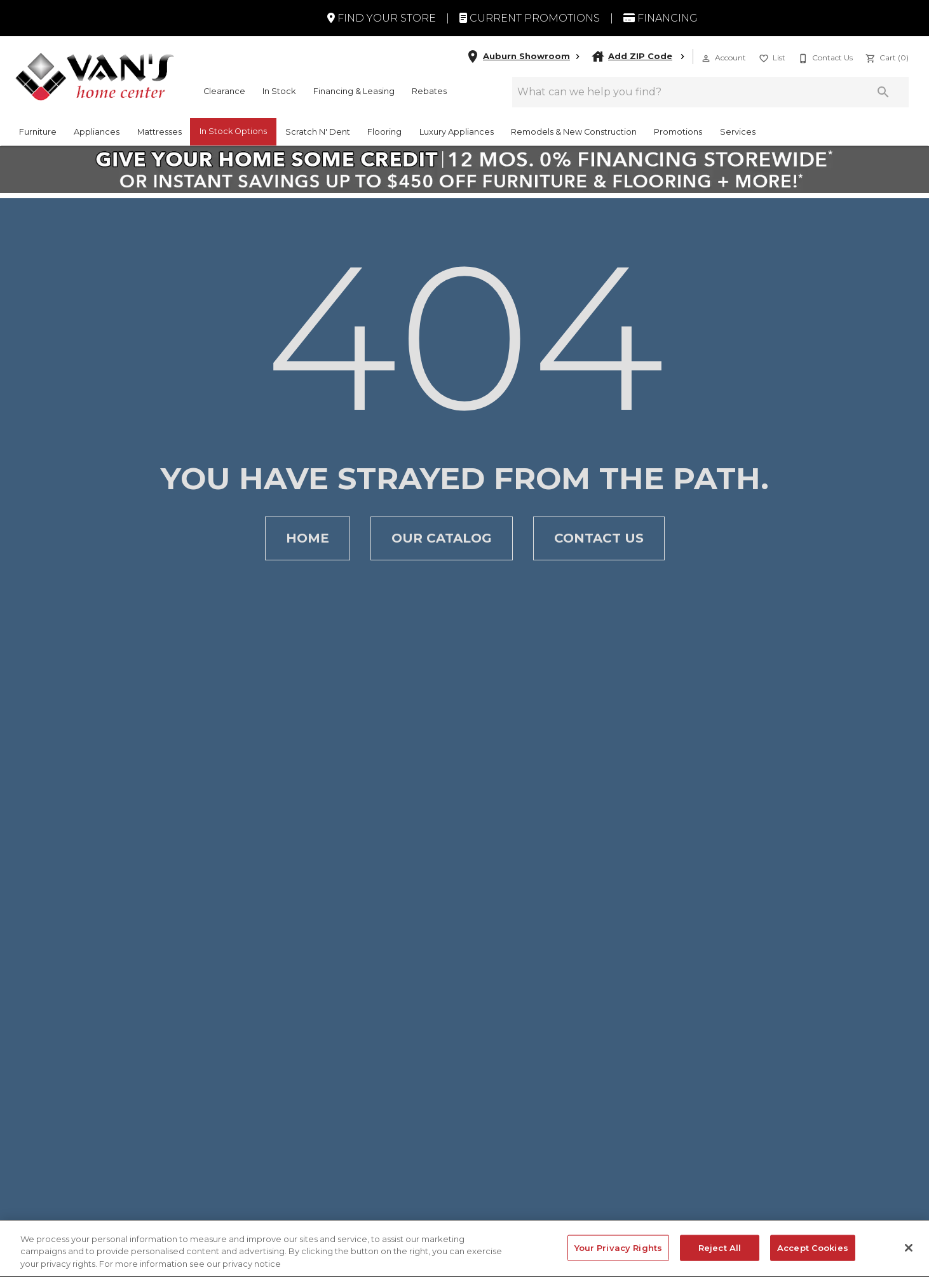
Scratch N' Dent (317, 132)
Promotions (678, 132)
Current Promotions (529, 18)
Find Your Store (381, 18)
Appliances (96, 132)
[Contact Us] (824, 56)
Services (738, 132)
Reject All (719, 1255)
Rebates (429, 91)
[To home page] (94, 76)
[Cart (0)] (886, 56)
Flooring (384, 132)
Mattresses (159, 132)
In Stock (278, 91)
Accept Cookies (812, 1255)
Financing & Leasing (354, 91)
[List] (770, 56)
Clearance (224, 91)
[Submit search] (883, 92)
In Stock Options (233, 131)
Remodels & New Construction (574, 132)
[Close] (909, 1256)
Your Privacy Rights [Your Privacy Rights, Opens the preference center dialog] (618, 1255)
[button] (706, 58)
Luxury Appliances (456, 132)
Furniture (38, 132)
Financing (660, 18)
